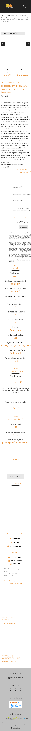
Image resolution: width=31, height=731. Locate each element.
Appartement (21, 18)
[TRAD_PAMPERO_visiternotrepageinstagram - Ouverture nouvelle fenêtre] (20, 690)
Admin (26, 724)
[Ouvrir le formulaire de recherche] (24, 6)
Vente (2, 18)
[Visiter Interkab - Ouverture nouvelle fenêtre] (12, 718)
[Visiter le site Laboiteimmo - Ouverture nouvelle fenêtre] (15, 728)
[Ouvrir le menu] (29, 6)
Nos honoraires (6, 724)
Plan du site (12, 724)
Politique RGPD (16, 725)
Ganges (14, 18)
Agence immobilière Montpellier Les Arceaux (13, 15)
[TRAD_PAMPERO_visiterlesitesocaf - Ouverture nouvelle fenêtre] (5, 718)
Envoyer (23, 227)
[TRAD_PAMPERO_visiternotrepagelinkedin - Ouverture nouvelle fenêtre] (15, 690)
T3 (27, 18)
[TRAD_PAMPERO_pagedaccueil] (9, 9)
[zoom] (15, 54)
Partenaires (9, 725)
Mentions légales (20, 724)
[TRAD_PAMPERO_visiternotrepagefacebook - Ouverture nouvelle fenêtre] (10, 690)
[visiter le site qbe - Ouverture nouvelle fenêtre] (26, 718)
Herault (8, 18)
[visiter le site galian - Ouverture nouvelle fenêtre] (20, 718)
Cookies (22, 725)
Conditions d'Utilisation (23, 260)
